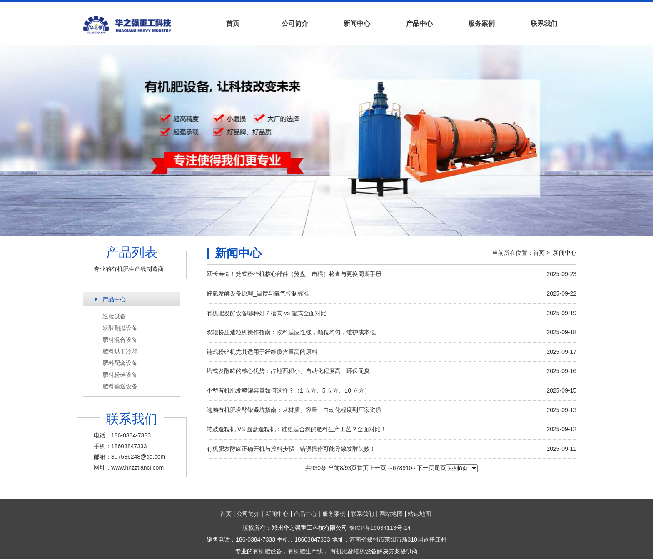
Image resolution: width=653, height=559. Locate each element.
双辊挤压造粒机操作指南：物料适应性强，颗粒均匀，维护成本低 (291, 332)
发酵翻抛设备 (119, 328)
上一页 (377, 468)
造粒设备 (114, 316)
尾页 (440, 468)
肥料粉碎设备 (119, 374)
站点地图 (419, 513)
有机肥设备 (267, 551)
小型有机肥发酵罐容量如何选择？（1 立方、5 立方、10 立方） (288, 390)
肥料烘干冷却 (119, 351)
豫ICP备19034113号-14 (380, 527)
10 (409, 468)
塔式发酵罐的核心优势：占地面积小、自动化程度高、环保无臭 (288, 371)
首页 (232, 23)
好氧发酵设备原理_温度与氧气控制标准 (258, 293)
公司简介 (295, 23)
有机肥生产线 (305, 551)
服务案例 (481, 23)
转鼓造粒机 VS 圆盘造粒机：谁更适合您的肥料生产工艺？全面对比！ (296, 429)
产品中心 (419, 23)
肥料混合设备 (119, 339)
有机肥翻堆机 (347, 551)
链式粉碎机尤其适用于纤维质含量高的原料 (262, 351)
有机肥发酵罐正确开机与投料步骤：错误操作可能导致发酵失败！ (291, 448)
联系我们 (544, 23)
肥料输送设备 (119, 386)
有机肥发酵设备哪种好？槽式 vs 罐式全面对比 (266, 313)
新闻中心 (357, 23)
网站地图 (391, 513)
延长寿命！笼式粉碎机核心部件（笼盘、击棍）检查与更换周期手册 (294, 274)
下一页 (425, 468)
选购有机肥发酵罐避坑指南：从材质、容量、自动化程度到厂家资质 (294, 410)
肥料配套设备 (119, 363)
